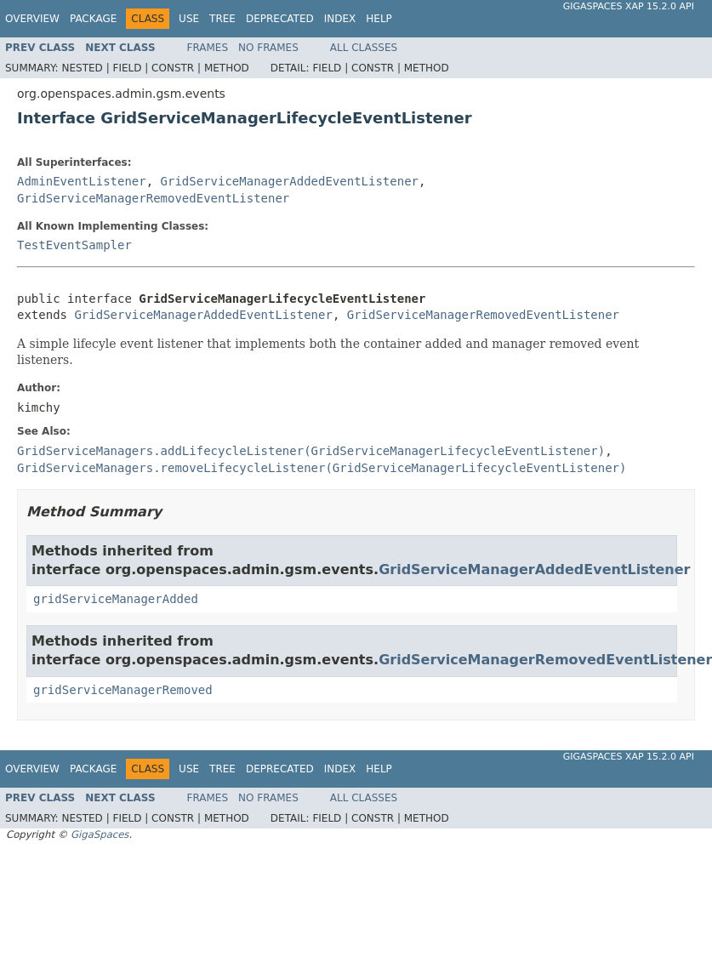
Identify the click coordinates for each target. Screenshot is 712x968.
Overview (32, 19)
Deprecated (280, 19)
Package (93, 19)
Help (379, 19)
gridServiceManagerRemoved (123, 690)
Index (340, 19)
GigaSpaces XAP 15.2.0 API (628, 6)
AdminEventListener (81, 181)
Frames (208, 48)
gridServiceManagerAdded (115, 599)
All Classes (363, 48)
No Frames (268, 48)
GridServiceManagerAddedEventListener (290, 181)
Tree (222, 19)
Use (189, 19)
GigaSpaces (99, 834)
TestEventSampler (74, 245)
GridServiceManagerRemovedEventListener (153, 198)
